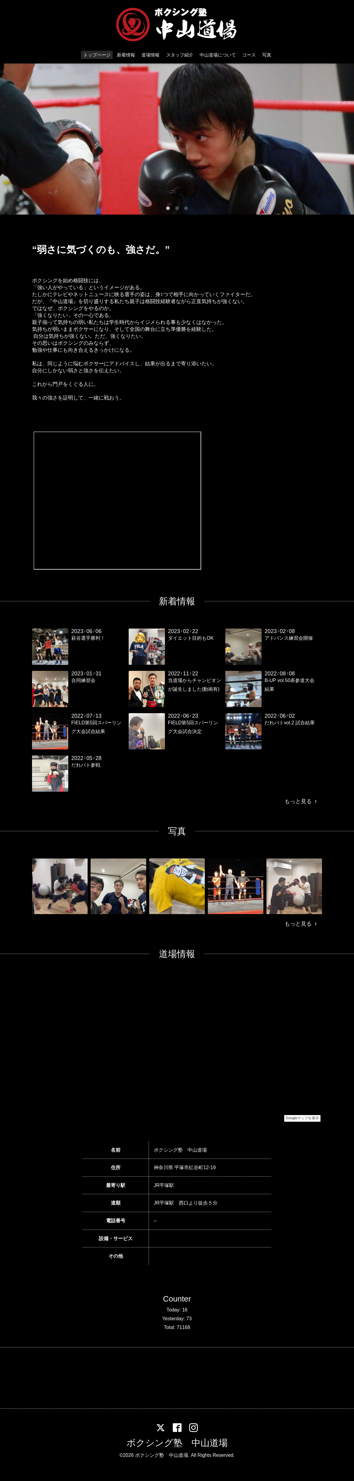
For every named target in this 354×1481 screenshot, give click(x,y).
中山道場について (218, 54)
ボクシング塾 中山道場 (177, 1443)
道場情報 (150, 54)
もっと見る (301, 801)
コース (249, 54)
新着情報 (126, 54)
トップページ (97, 54)
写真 (266, 54)
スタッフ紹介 (179, 54)
